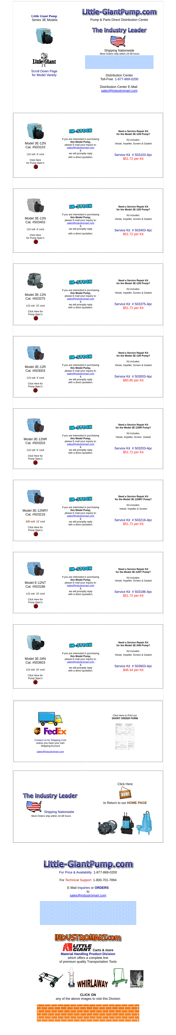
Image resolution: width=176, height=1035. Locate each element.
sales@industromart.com (119, 90)
